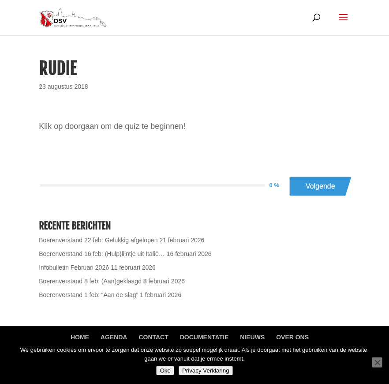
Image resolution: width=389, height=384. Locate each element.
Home (80, 337)
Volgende (320, 186)
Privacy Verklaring (205, 370)
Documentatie (204, 337)
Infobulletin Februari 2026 (74, 267)
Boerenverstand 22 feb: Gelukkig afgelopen (98, 240)
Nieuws (252, 337)
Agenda (114, 337)
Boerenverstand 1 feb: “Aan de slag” (88, 294)
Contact (153, 337)
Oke (165, 370)
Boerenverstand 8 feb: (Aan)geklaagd (90, 281)
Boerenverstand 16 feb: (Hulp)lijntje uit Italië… (102, 253)
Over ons (292, 337)
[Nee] (377, 362)
